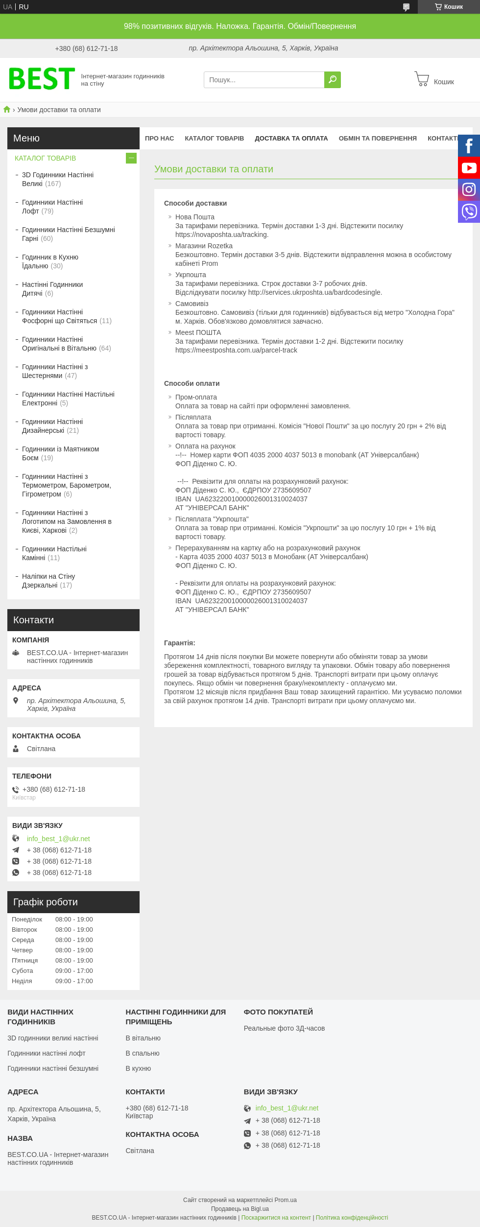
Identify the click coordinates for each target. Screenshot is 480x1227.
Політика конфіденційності (352, 1217)
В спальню (142, 1053)
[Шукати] (332, 79)
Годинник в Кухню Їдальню (50, 261)
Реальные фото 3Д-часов (284, 1028)
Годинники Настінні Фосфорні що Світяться (59, 316)
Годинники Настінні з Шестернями (55, 371)
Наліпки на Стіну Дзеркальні (48, 580)
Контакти (445, 138)
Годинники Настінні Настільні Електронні (68, 398)
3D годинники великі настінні (52, 1038)
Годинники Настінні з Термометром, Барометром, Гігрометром (66, 485)
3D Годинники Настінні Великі (58, 179)
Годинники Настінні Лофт (52, 206)
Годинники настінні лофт (46, 1053)
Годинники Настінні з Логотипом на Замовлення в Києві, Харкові (67, 521)
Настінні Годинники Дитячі (52, 289)
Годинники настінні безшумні (52, 1068)
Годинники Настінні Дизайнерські (52, 426)
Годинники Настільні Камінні (54, 553)
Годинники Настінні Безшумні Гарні (68, 234)
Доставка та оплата (291, 138)
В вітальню (143, 1038)
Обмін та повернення (378, 138)
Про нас (159, 138)
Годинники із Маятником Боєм (60, 453)
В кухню (138, 1068)
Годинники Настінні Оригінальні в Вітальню (59, 343)
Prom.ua (286, 1200)
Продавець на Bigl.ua (240, 1208)
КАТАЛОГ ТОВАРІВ (214, 138)
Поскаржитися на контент (276, 1217)
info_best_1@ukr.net (58, 839)
